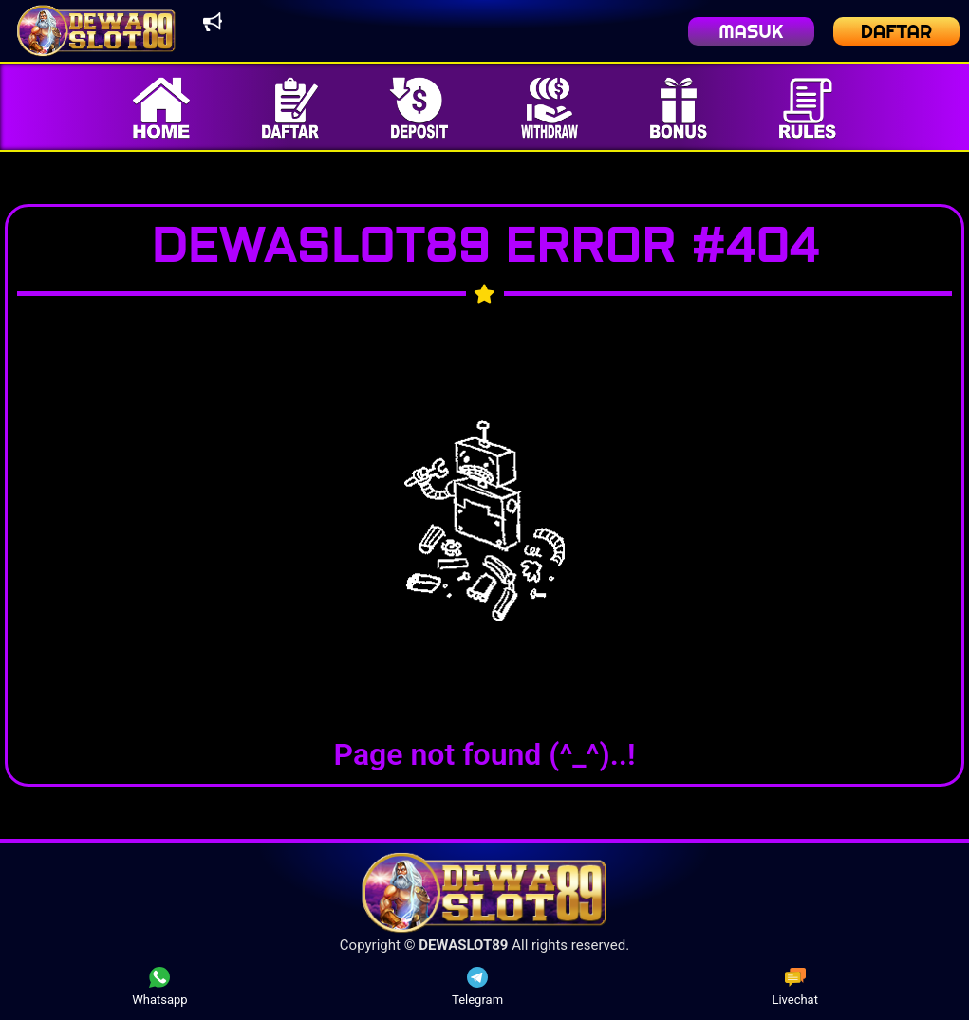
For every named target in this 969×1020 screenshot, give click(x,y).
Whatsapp (159, 987)
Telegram (477, 987)
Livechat (795, 987)
